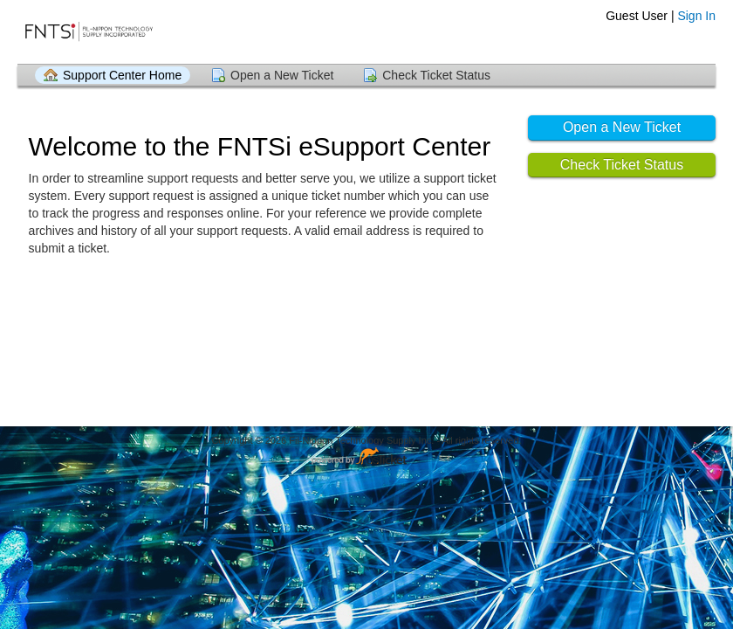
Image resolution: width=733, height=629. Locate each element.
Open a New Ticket (281, 75)
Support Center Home (122, 75)
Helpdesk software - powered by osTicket (366, 457)
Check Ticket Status (436, 75)
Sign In (696, 16)
